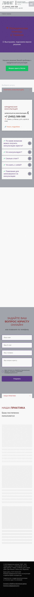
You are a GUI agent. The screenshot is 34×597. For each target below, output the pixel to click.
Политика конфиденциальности (11, 585)
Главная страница (6, 13)
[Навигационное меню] (31, 4)
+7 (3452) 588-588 (10, 6)
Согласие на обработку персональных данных (15, 583)
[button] (17, 68)
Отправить (22, 378)
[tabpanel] (17, 479)
